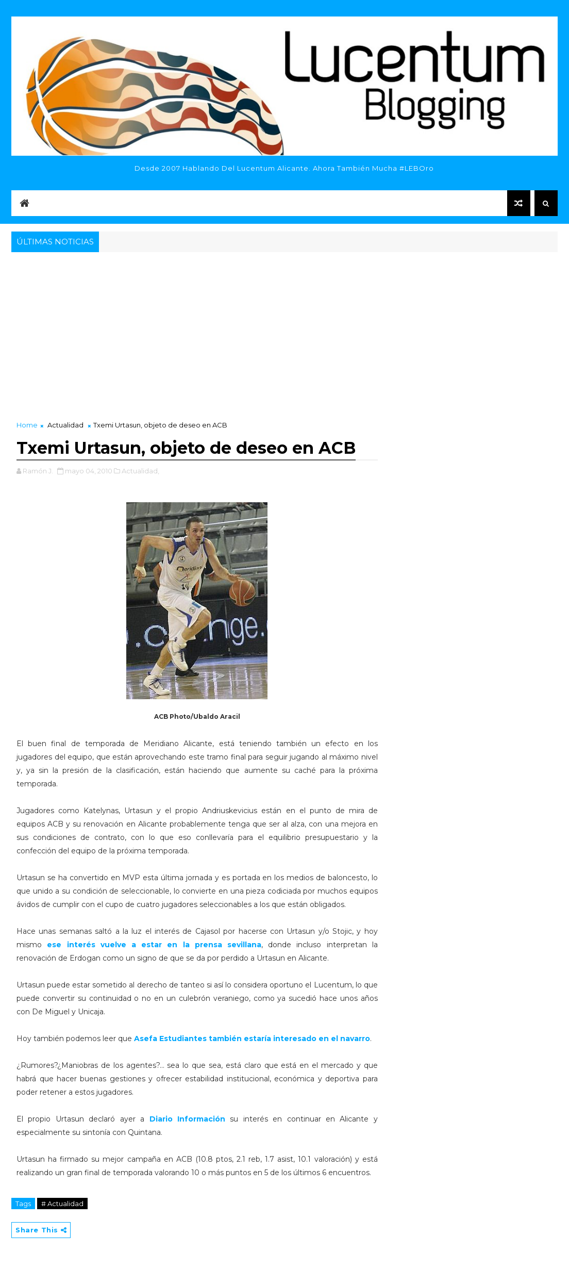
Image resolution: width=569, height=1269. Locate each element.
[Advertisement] (284, 332)
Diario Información (187, 1119)
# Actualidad (62, 1203)
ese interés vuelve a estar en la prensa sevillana (154, 944)
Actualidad (65, 425)
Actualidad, (140, 471)
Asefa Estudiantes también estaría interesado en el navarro (252, 1038)
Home (27, 425)
